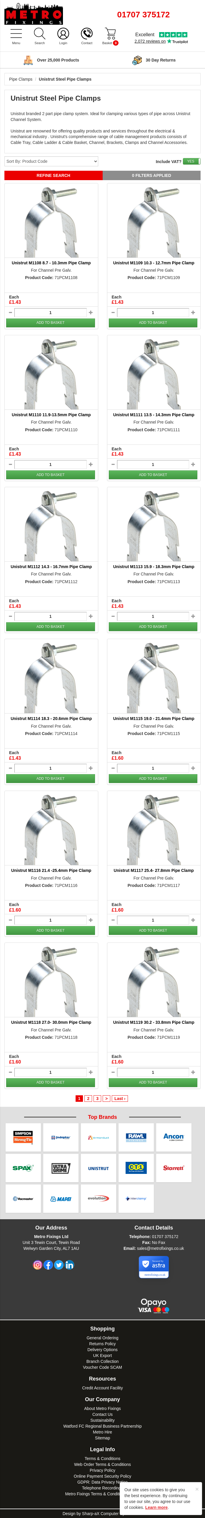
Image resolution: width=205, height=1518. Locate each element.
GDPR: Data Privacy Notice (102, 1482)
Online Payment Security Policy (102, 1476)
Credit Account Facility (102, 1388)
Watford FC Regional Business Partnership (102, 1426)
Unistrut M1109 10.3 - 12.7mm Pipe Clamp (153, 263)
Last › (119, 1098)
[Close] (197, 1489)
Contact (86, 43)
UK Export (102, 1355)
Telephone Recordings (102, 1488)
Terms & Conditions (102, 1458)
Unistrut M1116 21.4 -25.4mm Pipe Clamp (51, 870)
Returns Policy (102, 1343)
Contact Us (102, 1414)
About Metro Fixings (102, 1408)
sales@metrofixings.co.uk (160, 1248)
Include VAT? (168, 161)
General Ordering (102, 1337)
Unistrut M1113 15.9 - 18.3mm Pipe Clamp (153, 566)
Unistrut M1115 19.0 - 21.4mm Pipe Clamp (153, 718)
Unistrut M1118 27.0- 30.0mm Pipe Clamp (51, 1022)
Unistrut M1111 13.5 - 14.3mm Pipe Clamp (153, 414)
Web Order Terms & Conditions (102, 1464)
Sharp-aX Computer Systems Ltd (112, 1513)
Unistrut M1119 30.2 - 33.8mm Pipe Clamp (153, 1022)
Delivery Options (102, 1349)
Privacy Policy (102, 1470)
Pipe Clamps (20, 79)
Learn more (156, 1507)
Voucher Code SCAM (102, 1367)
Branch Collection (102, 1361)
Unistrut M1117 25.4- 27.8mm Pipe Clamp (154, 870)
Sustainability (102, 1420)
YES (190, 161)
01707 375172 (165, 1236)
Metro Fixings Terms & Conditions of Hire (102, 1494)
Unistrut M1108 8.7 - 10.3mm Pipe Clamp (51, 263)
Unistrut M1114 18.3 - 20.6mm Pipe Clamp (51, 718)
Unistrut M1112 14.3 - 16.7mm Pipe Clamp (51, 566)
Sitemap (102, 1438)
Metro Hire (102, 1432)
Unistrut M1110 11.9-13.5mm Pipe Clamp (51, 414)
